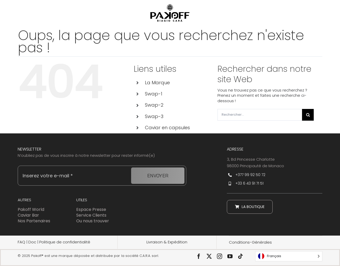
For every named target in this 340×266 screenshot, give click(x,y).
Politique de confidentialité (64, 242)
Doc (32, 242)
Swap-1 (153, 93)
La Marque (157, 82)
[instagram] (219, 256)
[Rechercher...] (259, 115)
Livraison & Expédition (166, 242)
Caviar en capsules (167, 127)
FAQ (21, 242)
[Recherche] (308, 115)
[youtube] (230, 256)
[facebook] (198, 256)
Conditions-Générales (250, 242)
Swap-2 (154, 105)
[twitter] (209, 256)
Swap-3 (154, 116)
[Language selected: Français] (288, 256)
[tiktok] (240, 256)
